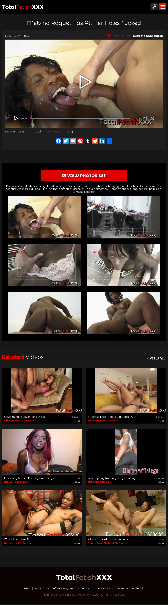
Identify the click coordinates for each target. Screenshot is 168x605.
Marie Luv (10, 544)
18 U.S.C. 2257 (36, 589)
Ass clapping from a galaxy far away (111, 479)
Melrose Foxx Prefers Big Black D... (110, 418)
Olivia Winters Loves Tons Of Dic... (25, 418)
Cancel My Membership (137, 589)
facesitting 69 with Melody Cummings (29, 479)
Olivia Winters (13, 421)
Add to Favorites (116, 36)
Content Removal (105, 589)
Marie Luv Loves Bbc (18, 540)
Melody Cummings (16, 483)
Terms (19, 589)
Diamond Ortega (98, 483)
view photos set (84, 176)
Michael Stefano (113, 544)
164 (74, 131)
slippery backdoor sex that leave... (109, 540)
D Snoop (113, 421)
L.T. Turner (24, 544)
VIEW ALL (156, 360)
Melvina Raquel (53, 131)
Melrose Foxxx (97, 421)
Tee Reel (28, 421)
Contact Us (82, 589)
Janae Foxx (95, 544)
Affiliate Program (60, 589)
